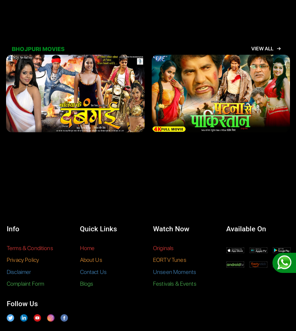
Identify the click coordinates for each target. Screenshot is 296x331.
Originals (163, 248)
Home (87, 248)
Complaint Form (25, 283)
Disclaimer (19, 272)
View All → (266, 48)
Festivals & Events (174, 283)
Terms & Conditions (30, 248)
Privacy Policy (23, 259)
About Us (91, 259)
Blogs (87, 283)
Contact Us (93, 272)
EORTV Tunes (169, 259)
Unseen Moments (174, 272)
